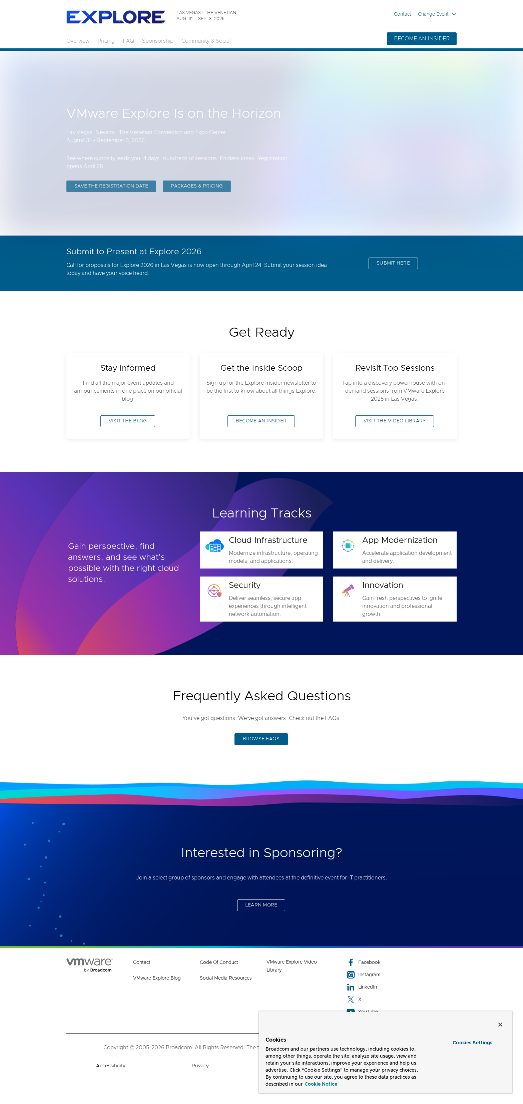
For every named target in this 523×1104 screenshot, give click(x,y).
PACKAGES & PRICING (197, 187)
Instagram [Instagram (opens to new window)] (364, 975)
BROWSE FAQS (261, 739)
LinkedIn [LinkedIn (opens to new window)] (362, 987)
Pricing (106, 41)
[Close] (500, 1024)
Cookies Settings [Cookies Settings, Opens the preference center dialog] (472, 1043)
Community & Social (206, 41)
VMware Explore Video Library (292, 966)
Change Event (437, 14)
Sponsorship (157, 41)
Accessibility (110, 1065)
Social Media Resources (226, 978)
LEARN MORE (261, 905)
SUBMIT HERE (393, 263)
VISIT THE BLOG (128, 421)
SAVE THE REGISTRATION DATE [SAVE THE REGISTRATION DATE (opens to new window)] (111, 187)
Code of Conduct (219, 962)
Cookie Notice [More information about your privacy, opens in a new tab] (321, 1084)
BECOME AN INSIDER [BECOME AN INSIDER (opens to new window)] (261, 421)
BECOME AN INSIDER (422, 38)
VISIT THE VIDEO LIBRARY (395, 421)
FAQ (128, 41)
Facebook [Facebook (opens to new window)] (364, 962)
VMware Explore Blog (157, 978)
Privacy (200, 1065)
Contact (402, 14)
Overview (77, 41)
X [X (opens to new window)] (354, 999)
